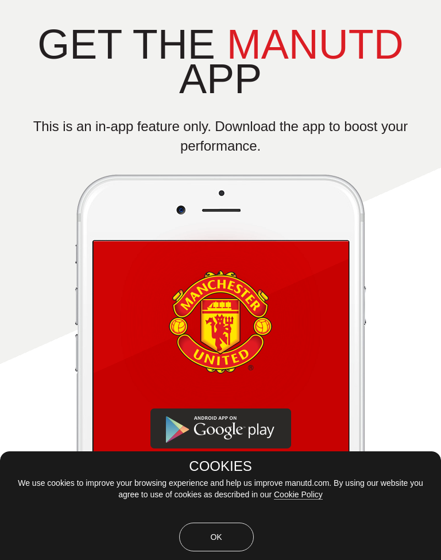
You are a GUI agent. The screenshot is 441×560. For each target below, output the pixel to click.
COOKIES (220, 466)
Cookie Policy (298, 494)
